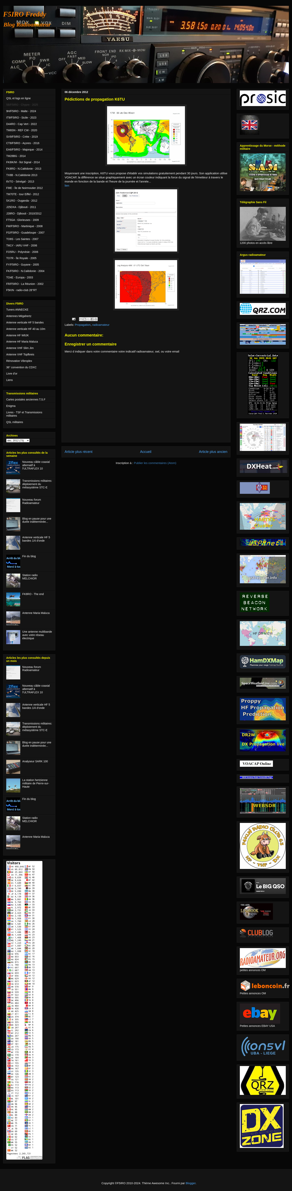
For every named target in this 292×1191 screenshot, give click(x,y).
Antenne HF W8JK (17, 335)
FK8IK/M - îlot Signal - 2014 (23, 162)
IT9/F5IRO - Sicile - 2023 (21, 117)
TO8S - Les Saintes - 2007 (22, 239)
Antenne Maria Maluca (36, 613)
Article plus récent (78, 452)
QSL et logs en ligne (18, 98)
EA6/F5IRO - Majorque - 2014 (24, 149)
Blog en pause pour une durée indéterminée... (36, 520)
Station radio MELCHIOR (30, 577)
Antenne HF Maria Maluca (22, 341)
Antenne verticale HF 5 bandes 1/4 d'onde (36, 539)
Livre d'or (11, 373)
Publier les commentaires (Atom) (155, 463)
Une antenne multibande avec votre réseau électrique (37, 635)
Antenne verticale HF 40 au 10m (25, 328)
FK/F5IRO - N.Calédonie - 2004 (25, 271)
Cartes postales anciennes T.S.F (25, 399)
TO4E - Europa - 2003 (19, 277)
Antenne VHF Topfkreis (20, 354)
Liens (9, 380)
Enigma (10, 405)
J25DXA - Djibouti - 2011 (21, 207)
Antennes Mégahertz (18, 316)
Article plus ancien (213, 452)
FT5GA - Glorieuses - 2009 (22, 219)
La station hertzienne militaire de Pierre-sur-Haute (35, 783)
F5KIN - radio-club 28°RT (21, 290)
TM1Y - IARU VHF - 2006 (21, 245)
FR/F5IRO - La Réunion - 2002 (24, 283)
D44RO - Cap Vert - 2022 (21, 124)
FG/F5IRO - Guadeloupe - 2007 (25, 232)
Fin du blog (29, 556)
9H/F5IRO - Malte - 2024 (21, 111)
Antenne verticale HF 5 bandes (25, 322)
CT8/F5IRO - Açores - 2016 (22, 143)
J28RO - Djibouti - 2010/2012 (23, 213)
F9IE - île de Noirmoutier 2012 (24, 187)
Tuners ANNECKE (17, 309)
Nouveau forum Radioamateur (31, 501)
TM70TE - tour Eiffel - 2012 (22, 194)
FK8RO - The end (33, 594)
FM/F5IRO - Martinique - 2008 (24, 226)
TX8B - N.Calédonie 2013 (21, 175)
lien (67, 185)
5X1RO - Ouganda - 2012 (21, 200)
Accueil (145, 452)
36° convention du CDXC (21, 367)
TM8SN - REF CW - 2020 (21, 130)
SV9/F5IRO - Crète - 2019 (22, 136)
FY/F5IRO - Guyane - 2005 (22, 264)
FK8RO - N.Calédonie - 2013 (23, 168)
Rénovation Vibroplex (19, 360)
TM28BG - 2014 (16, 156)
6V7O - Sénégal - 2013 (20, 181)
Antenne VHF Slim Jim (20, 348)
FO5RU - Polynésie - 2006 (22, 251)
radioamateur (100, 324)
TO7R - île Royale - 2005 (21, 258)
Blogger (191, 1183)
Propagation (83, 324)
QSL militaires (14, 422)
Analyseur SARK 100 (35, 761)
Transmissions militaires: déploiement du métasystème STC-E (37, 484)
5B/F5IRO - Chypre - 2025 (22, 104)
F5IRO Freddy (24, 14)
